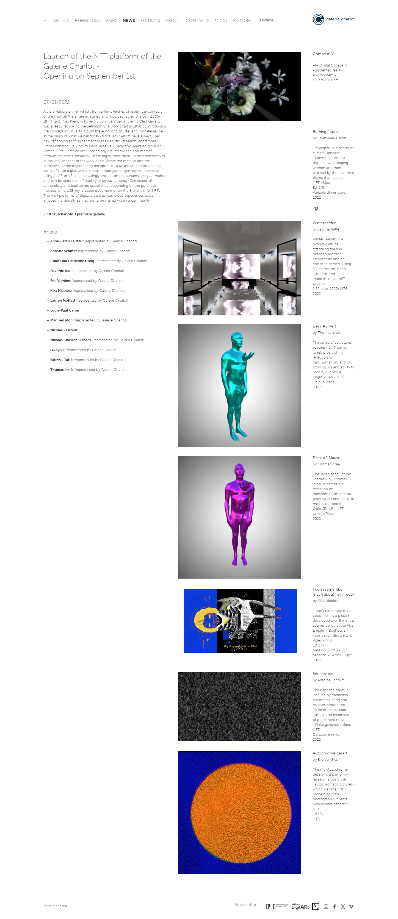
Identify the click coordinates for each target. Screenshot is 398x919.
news (129, 21)
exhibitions (88, 21)
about (172, 21)
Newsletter (245, 905)
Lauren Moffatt (62, 300)
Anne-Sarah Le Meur (67, 241)
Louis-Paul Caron (64, 310)
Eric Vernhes (60, 281)
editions (150, 21)
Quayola (57, 350)
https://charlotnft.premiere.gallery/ (76, 214)
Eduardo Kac (60, 271)
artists (61, 21)
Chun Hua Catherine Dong (72, 261)
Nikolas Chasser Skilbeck (70, 340)
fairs (111, 21)
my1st (221, 21)
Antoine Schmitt (63, 251)
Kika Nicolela (61, 291)
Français (266, 20)
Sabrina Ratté (61, 360)
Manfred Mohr (62, 320)
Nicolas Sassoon (63, 330)
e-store (242, 21)
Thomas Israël (62, 370)
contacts (197, 21)
